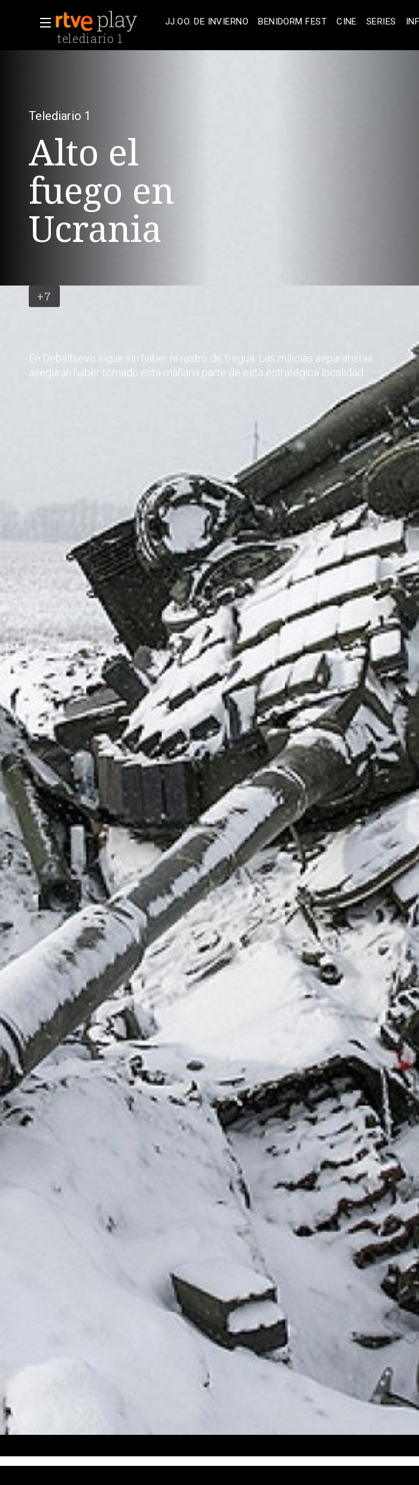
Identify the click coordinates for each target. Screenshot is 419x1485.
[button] (42, 23)
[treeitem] (206, 22)
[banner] (107, 21)
